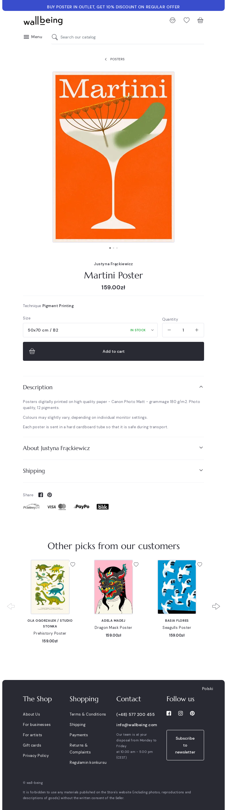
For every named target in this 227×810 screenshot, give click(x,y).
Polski (207, 688)
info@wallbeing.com (136, 724)
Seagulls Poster (177, 627)
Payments (79, 735)
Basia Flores (177, 621)
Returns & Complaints (80, 749)
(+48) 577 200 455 (135, 714)
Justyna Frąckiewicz (113, 263)
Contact (128, 699)
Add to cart (76, 351)
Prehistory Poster (50, 633)
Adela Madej (113, 621)
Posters (113, 59)
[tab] (113, 387)
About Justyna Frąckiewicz (113, 448)
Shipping (113, 470)
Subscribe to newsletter (185, 745)
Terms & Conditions (88, 714)
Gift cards (32, 745)
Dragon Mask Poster (113, 627)
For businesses (37, 724)
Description (113, 387)
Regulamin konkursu (88, 762)
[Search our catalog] (56, 37)
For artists (32, 735)
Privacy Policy (36, 755)
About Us (31, 714)
